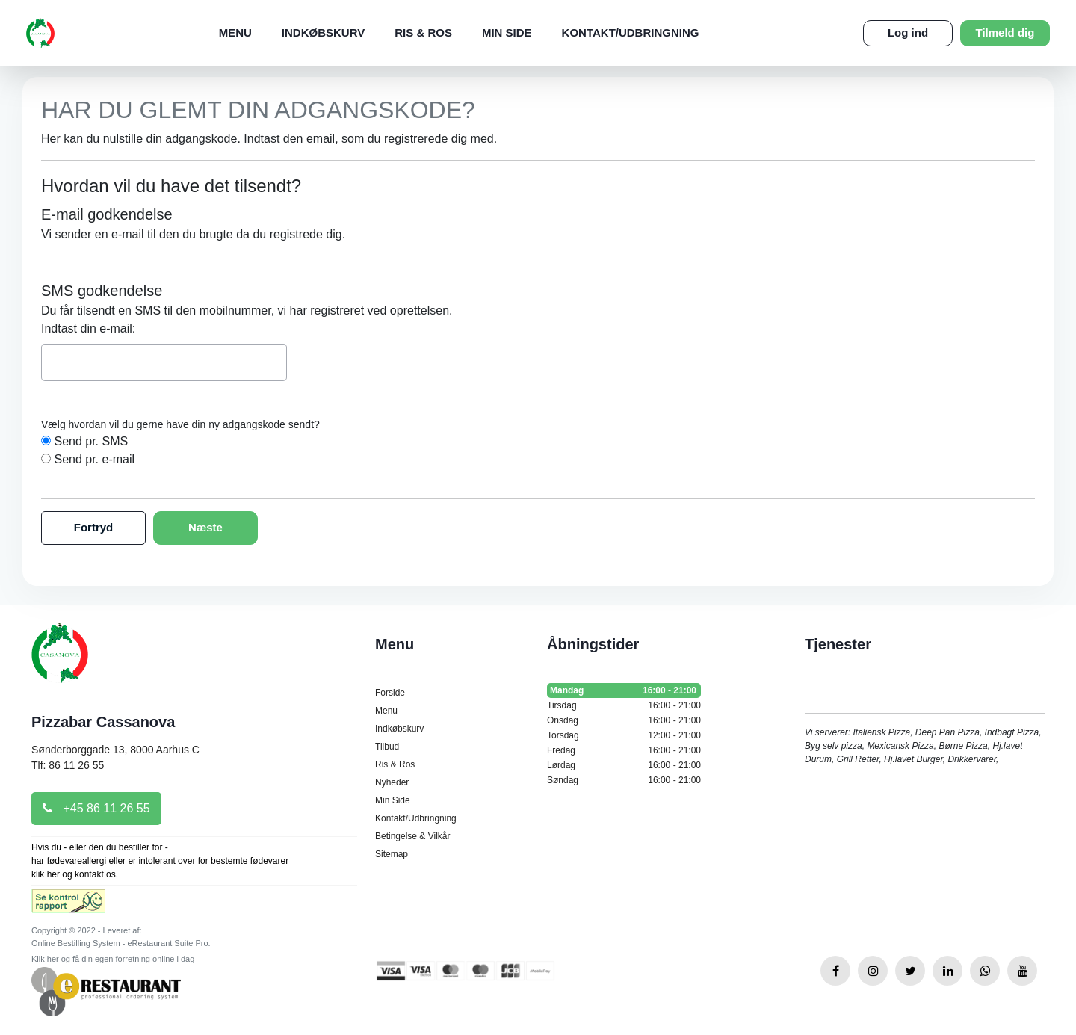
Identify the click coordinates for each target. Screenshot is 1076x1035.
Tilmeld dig (1005, 32)
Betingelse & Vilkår (413, 836)
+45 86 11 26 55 (96, 808)
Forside (390, 693)
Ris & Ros (423, 32)
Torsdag (624, 735)
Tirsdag (624, 705)
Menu (235, 32)
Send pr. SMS (91, 441)
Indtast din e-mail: (88, 328)
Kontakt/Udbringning (630, 32)
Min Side (507, 32)
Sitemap (391, 854)
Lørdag (624, 765)
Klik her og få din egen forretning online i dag (112, 958)
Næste (205, 527)
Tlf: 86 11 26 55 (67, 765)
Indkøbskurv (323, 32)
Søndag (624, 780)
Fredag (624, 750)
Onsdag (624, 720)
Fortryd (94, 527)
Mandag (624, 690)
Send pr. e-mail (94, 459)
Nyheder (392, 782)
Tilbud (387, 746)
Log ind (908, 32)
